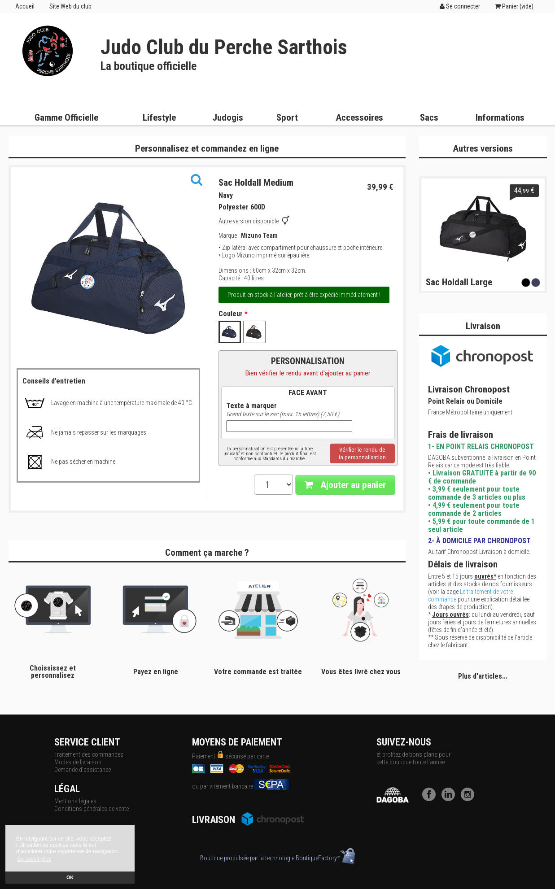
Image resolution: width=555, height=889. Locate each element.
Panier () (514, 6)
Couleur (233, 314)
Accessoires (359, 117)
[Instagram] (470, 798)
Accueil (25, 6)
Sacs (429, 117)
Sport (287, 117)
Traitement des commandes (88, 754)
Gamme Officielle (66, 117)
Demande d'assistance (82, 769)
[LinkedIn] (450, 798)
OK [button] (70, 877)
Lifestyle (159, 117)
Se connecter (460, 6)
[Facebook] (431, 798)
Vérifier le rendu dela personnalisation (362, 453)
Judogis (227, 117)
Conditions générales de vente (91, 808)
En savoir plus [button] (34, 859)
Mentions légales (75, 801)
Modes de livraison (77, 762)
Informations (500, 117)
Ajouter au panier (345, 484)
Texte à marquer (251, 406)
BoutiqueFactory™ (325, 858)
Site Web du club (70, 6)
